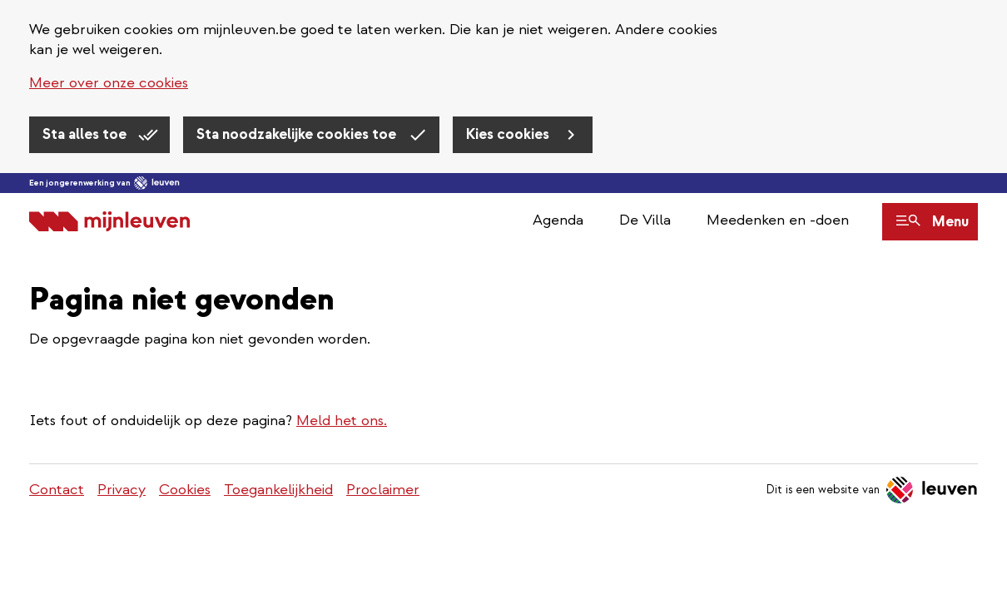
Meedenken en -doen (778, 220)
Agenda (558, 220)
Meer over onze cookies (108, 82)
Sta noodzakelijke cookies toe (297, 134)
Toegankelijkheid (278, 489)
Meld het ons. (341, 420)
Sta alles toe (86, 134)
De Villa (645, 220)
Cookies (185, 489)
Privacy (121, 489)
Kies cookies (509, 134)
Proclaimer (382, 489)
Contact (56, 489)
